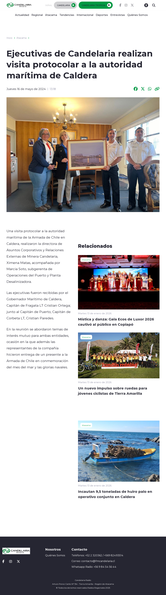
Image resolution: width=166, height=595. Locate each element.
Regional (37, 15)
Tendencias (66, 15)
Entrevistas (117, 15)
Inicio (9, 38)
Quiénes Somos (137, 15)
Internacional (85, 15)
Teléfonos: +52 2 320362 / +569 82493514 (97, 555)
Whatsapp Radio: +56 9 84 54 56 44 (94, 566)
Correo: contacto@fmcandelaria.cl (93, 561)
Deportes (102, 15)
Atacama (51, 15)
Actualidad (22, 15)
